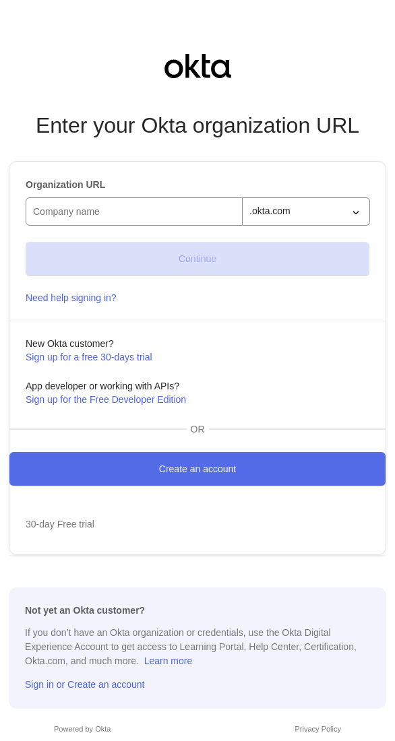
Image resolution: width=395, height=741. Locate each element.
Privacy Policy (318, 729)
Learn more (168, 660)
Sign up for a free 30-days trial (89, 357)
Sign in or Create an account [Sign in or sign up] (84, 684)
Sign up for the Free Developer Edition (106, 399)
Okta (103, 729)
